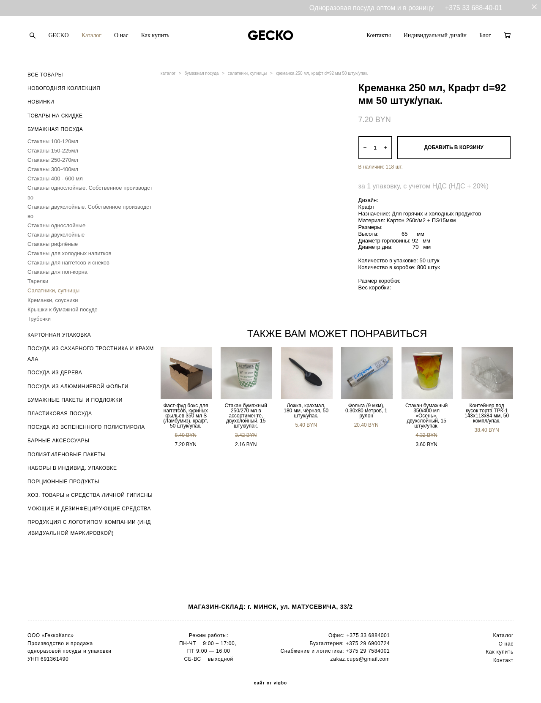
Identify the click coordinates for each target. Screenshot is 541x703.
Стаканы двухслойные (56, 235)
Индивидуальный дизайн (435, 35)
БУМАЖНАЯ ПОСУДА (55, 129)
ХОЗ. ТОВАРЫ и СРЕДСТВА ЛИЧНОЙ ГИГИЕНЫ (90, 495)
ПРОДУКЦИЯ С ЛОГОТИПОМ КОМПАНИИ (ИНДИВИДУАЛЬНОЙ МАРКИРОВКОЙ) (89, 527)
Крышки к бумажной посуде (62, 309)
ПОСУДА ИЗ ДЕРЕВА (54, 373)
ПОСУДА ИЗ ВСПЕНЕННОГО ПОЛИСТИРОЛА (86, 427)
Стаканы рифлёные (52, 244)
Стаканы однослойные (56, 225)
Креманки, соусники (52, 300)
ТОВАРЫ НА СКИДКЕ (55, 116)
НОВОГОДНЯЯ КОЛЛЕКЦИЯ (63, 88)
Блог (485, 35)
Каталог (91, 35)
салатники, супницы (247, 73)
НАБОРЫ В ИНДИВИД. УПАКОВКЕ (72, 468)
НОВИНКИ (40, 102)
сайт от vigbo (270, 683)
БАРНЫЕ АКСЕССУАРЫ (58, 441)
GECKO (59, 35)
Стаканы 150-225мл (52, 150)
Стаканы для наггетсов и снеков (68, 262)
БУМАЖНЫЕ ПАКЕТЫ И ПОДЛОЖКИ (75, 400)
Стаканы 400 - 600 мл (55, 178)
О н (503, 644)
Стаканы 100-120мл (52, 141)
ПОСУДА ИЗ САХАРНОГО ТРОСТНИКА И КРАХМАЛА (90, 354)
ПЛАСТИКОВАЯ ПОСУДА (59, 414)
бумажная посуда (202, 73)
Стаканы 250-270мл (52, 160)
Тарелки (37, 281)
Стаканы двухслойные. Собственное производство (89, 211)
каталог (168, 73)
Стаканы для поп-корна (57, 272)
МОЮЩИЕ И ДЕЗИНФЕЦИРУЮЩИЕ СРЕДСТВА (89, 509)
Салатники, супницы (53, 290)
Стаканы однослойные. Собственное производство (90, 192)
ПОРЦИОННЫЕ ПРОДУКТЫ (63, 482)
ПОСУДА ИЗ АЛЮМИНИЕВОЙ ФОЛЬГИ (77, 387)
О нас (121, 35)
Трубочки (39, 319)
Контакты (378, 35)
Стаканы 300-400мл (52, 169)
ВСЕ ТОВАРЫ (45, 75)
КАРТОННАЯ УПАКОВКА (59, 335)
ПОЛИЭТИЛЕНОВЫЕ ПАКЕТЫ (66, 455)
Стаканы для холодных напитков (69, 253)
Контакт (503, 660)
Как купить (155, 35)
